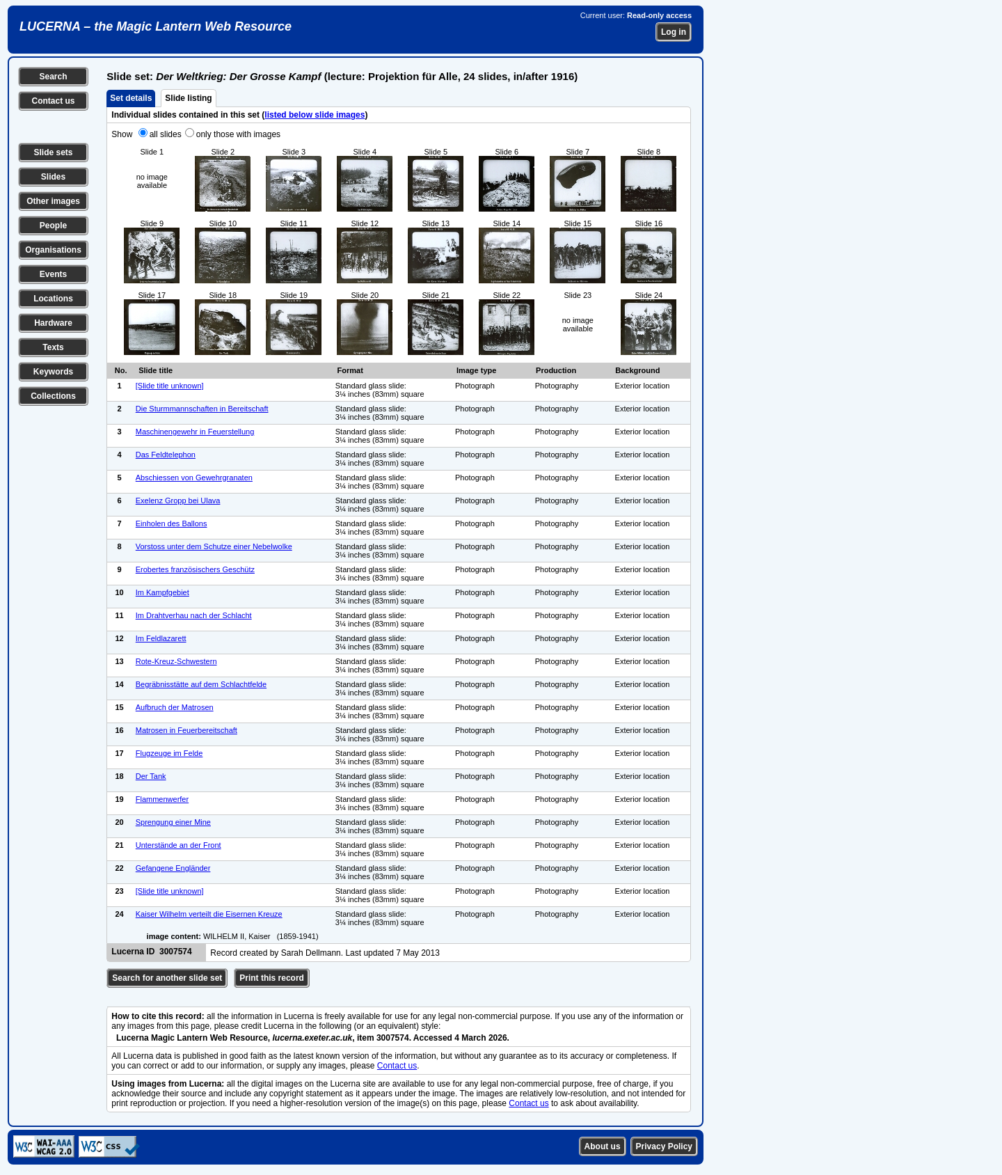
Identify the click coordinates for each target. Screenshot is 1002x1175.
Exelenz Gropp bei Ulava (178, 500)
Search (53, 76)
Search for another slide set (167, 978)
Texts (52, 347)
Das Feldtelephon (166, 454)
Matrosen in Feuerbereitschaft (186, 730)
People (53, 225)
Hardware (53, 323)
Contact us (52, 101)
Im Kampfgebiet (162, 592)
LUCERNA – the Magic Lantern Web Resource (155, 26)
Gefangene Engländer (173, 868)
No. (121, 370)
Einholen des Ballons (171, 523)
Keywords (53, 372)
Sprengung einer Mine (173, 822)
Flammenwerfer (162, 799)
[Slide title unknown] (170, 385)
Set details (131, 98)
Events (53, 274)
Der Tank (151, 776)
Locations (53, 298)
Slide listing (188, 98)
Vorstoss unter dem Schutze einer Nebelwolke (214, 546)
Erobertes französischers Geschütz (195, 569)
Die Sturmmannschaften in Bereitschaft (202, 408)
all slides (166, 134)
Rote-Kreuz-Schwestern (176, 661)
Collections (53, 396)
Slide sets (52, 152)
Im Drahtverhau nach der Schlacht (194, 615)
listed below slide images (314, 115)
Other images (53, 201)
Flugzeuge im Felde (169, 753)
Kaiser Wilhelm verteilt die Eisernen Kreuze (209, 914)
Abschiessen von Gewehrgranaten (194, 477)
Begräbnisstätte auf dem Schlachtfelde (201, 684)
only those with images (238, 134)
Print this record (271, 978)
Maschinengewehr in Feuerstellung (195, 431)
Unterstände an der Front (178, 845)
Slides (53, 177)
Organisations (53, 250)
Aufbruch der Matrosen (175, 707)
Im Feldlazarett (161, 638)
